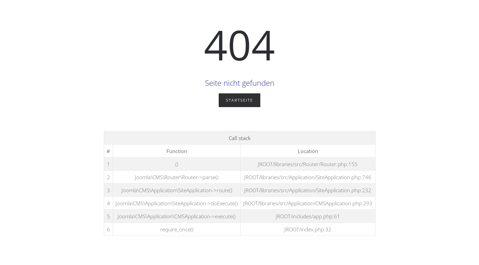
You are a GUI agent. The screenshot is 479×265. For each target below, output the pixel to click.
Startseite (239, 100)
